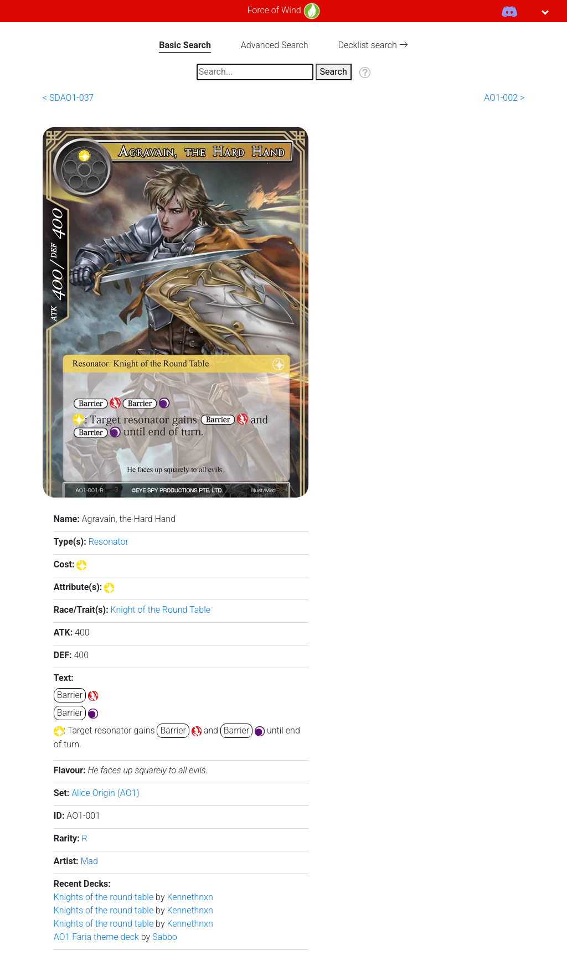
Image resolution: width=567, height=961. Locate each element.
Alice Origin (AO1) (105, 793)
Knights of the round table (105, 897)
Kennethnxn (190, 897)
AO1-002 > (504, 97)
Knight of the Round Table (160, 609)
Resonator (108, 541)
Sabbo (164, 937)
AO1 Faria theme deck (97, 937)
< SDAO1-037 (68, 97)
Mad (89, 861)
